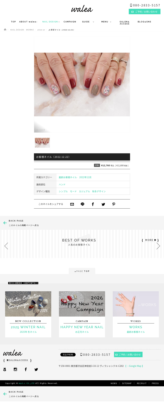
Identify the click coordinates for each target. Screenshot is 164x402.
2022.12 (41, 30)
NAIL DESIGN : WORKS (22, 30)
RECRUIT (142, 383)
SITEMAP (127, 383)
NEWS (114, 383)
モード (73, 191)
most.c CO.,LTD (26, 383)
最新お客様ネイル (68, 177)
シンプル (63, 191)
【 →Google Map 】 (134, 365)
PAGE (82, 271)
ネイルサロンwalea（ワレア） (82, 8)
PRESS (155, 383)
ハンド (62, 184)
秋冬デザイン (99, 191)
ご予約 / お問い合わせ (128, 354)
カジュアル (84, 191)
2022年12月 (85, 177)
